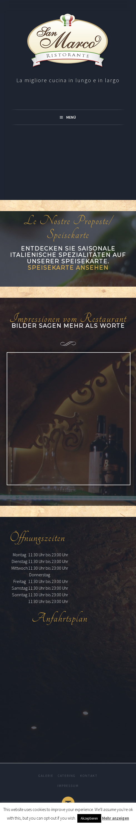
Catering (67, 776)
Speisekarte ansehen (68, 267)
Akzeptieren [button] (89, 818)
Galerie (45, 776)
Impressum (68, 786)
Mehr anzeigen (115, 818)
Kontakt (89, 776)
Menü (71, 117)
